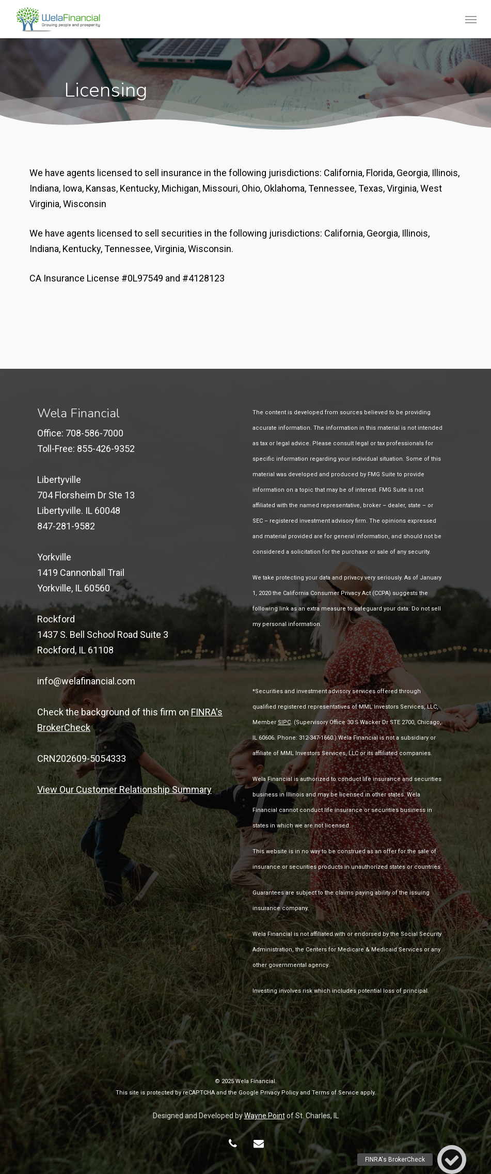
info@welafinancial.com (86, 681)
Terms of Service (335, 1092)
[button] (471, 19)
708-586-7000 (94, 433)
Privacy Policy (279, 1092)
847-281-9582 (66, 526)
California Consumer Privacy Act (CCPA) (337, 593)
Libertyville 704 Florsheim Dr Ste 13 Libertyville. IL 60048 (86, 495)
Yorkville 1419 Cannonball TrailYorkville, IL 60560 (80, 572)
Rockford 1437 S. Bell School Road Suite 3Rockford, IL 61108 (102, 634)
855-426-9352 (106, 448)
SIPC (284, 722)
